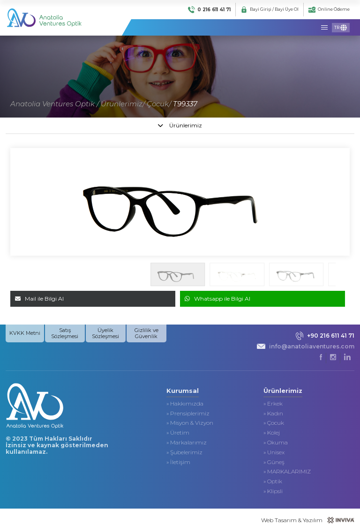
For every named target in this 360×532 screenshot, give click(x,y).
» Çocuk (273, 423)
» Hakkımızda (184, 403)
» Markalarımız (186, 442)
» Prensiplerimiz (188, 413)
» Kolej (271, 432)
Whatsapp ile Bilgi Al (217, 298)
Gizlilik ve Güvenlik (146, 333)
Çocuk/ (159, 103)
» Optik (272, 481)
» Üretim (177, 432)
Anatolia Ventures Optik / (54, 103)
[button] (343, 274)
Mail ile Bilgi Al (39, 298)
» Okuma (275, 442)
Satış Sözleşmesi (64, 333)
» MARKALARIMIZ (287, 471)
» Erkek (273, 403)
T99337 (185, 103)
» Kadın (273, 413)
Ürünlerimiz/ (123, 103)
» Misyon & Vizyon (189, 423)
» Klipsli (273, 491)
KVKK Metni (24, 333)
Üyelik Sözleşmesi (105, 333)
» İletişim (178, 462)
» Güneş (274, 462)
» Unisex (274, 452)
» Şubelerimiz (184, 452)
